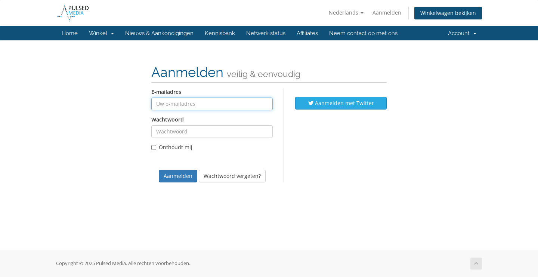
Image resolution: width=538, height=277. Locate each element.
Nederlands (346, 12)
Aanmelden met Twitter (341, 103)
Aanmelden (386, 12)
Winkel (101, 33)
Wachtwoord (167, 119)
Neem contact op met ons (363, 33)
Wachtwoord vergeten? (232, 175)
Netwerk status (265, 33)
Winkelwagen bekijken (448, 12)
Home (70, 33)
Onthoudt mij (171, 147)
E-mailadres (166, 91)
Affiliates (307, 33)
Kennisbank (220, 33)
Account (462, 33)
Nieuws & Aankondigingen (159, 33)
